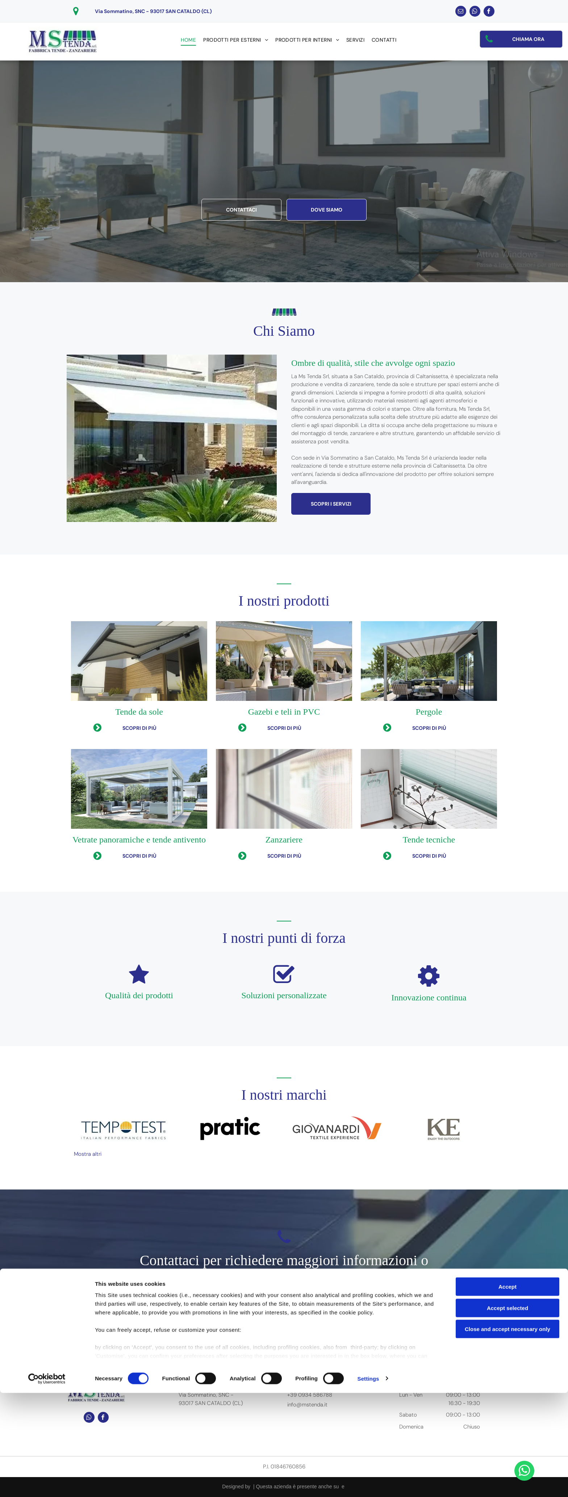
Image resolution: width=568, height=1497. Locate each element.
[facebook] (489, 12)
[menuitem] (188, 40)
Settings (368, 1483)
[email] (460, 12)
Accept (507, 1391)
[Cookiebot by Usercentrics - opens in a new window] (47, 1482)
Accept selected (507, 1412)
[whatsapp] (474, 12)
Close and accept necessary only (507, 1433)
